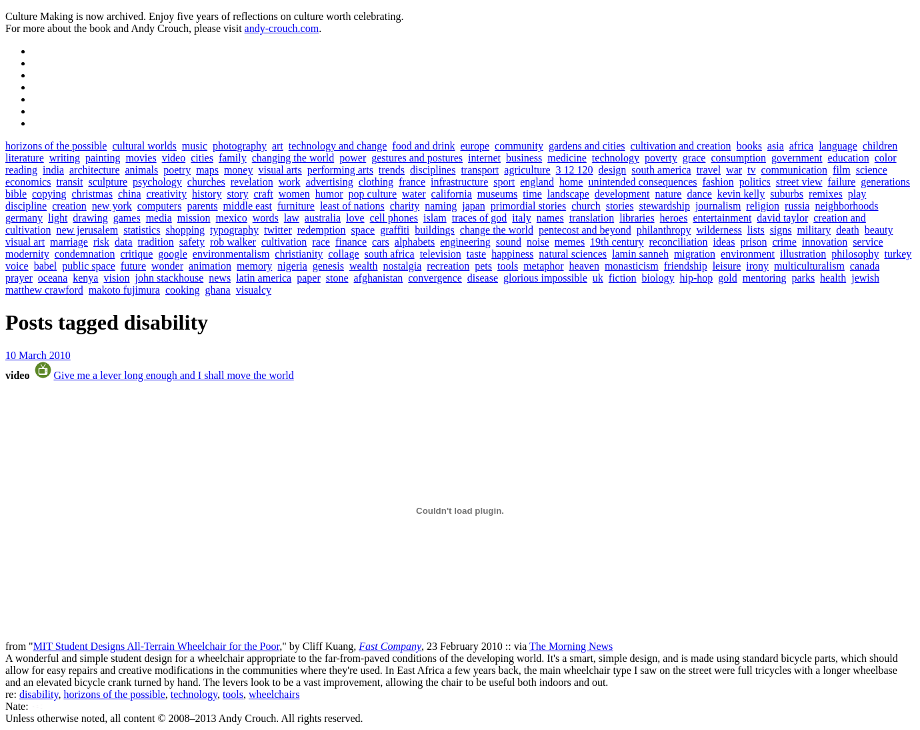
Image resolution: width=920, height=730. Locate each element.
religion (762, 206)
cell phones (394, 218)
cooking (182, 290)
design (613, 169)
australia (323, 218)
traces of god (479, 218)
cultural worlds (144, 145)
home (571, 182)
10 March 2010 (38, 355)
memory (254, 266)
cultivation (284, 242)
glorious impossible (545, 278)
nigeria (292, 266)
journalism (718, 206)
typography (234, 230)
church (586, 206)
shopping (185, 230)
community (519, 145)
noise (538, 242)
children (880, 145)
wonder (167, 266)
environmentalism (231, 254)
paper (309, 278)
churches (206, 182)
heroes (674, 218)
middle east (247, 206)
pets (483, 266)
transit (69, 182)
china (129, 194)
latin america (263, 278)
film (842, 169)
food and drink (423, 145)
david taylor (782, 218)
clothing (376, 182)
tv (751, 169)
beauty (879, 230)
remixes (826, 194)
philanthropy (664, 230)
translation (592, 218)
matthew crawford (44, 290)
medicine (567, 157)
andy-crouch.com (282, 28)
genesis (328, 266)
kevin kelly (741, 194)
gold (727, 278)
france (412, 182)
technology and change (338, 145)
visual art (25, 242)
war (734, 169)
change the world (496, 230)
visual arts (279, 169)
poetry (177, 169)
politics (755, 182)
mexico (231, 218)
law (291, 218)
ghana (217, 290)
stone (337, 278)
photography (240, 145)
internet (484, 157)
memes (570, 242)
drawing (90, 218)
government (796, 157)
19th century (616, 242)
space (363, 230)
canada (864, 266)
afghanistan (378, 278)
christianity (299, 254)
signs (781, 230)
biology (658, 278)
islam (435, 218)
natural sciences (573, 254)
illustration (803, 254)
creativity (167, 194)
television (440, 254)
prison (753, 242)
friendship (685, 266)
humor (329, 194)
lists (756, 230)
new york (112, 206)
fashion (718, 182)
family (233, 157)
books (749, 145)
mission (194, 218)
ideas (724, 242)
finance (351, 242)
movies (140, 157)
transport (480, 169)
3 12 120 (574, 169)
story (237, 194)
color (886, 157)
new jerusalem (87, 230)
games (127, 218)
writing (64, 157)
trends (392, 169)
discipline (26, 206)
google (172, 254)
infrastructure (459, 182)
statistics (141, 230)
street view (799, 182)
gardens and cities (587, 145)
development (622, 194)
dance (699, 194)
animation (210, 266)
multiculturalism (809, 266)
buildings (435, 230)
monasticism (632, 266)
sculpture (107, 182)
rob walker (233, 242)
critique (136, 254)
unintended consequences (642, 182)
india (53, 169)
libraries (636, 218)
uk (598, 278)
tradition (156, 242)
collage (343, 254)
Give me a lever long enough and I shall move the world (173, 375)
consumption (738, 157)
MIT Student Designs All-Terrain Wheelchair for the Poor (156, 646)
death (847, 230)
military (814, 230)
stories (620, 206)
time (532, 194)
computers (159, 206)
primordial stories (528, 206)
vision (116, 278)
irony (757, 266)
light (57, 218)
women (294, 194)
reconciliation (678, 242)
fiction (623, 278)
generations (885, 182)
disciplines (432, 169)
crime (784, 242)
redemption (321, 230)
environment (748, 254)
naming (441, 206)
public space (88, 266)
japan (473, 206)
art (277, 145)
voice (17, 266)
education (848, 157)
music (194, 145)
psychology (157, 182)
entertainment (722, 218)
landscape (568, 194)
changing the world (293, 157)
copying (49, 194)
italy (521, 218)
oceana (52, 278)
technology (615, 157)
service (868, 242)
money (238, 169)
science (871, 169)
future (133, 266)
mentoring (765, 278)
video (174, 157)
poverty (661, 157)
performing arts (340, 169)
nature (668, 194)
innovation (824, 242)
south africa (390, 254)
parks (803, 278)
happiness (512, 254)
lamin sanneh (640, 254)
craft (263, 194)
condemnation (85, 254)
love (355, 218)
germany (24, 218)
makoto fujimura (124, 290)
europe (475, 145)
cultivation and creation (681, 145)
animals (141, 169)
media (159, 218)
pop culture (373, 194)
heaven (584, 266)
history (206, 194)
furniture (296, 206)
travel (709, 169)
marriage (69, 242)
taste (476, 254)
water (414, 194)
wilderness (718, 230)
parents (202, 206)
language (838, 145)
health (833, 278)
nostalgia (402, 266)
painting (102, 157)
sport (504, 182)
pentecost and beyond (585, 230)
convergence (435, 278)
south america (661, 169)
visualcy (253, 290)
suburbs (786, 194)
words (266, 218)
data (124, 242)
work (290, 182)
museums (497, 194)
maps (207, 169)
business (524, 157)
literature (24, 157)
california (451, 194)
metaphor (543, 266)
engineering (465, 242)
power (352, 157)
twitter (278, 230)
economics (28, 182)
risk (101, 242)
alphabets (415, 242)
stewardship (664, 206)
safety (192, 242)
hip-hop (696, 278)
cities (202, 157)
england (537, 182)
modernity (27, 254)
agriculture (527, 169)
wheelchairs (274, 694)
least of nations (352, 206)
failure (842, 182)
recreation (448, 266)
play (857, 194)
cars (380, 242)
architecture (94, 169)
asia (775, 145)
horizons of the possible (56, 145)
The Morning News (571, 646)
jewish (865, 278)
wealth (363, 266)
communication (794, 169)
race (321, 242)
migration (694, 254)
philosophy (855, 254)
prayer (19, 278)
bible (16, 194)
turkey (897, 254)
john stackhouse (169, 278)
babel (45, 266)
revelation (252, 182)
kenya (85, 278)
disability (39, 694)
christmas (92, 194)
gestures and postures (417, 157)
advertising (329, 182)
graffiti (394, 230)
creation (69, 206)
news (220, 278)
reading (21, 169)
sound (508, 242)
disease (482, 278)
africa (801, 145)
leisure (727, 266)
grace (694, 157)
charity (404, 206)
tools (507, 266)
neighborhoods (846, 206)
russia (797, 206)
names (550, 218)
